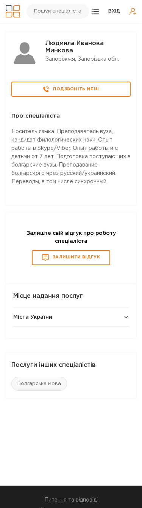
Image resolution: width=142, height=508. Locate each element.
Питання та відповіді (71, 500)
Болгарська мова (39, 384)
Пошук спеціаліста (57, 11)
